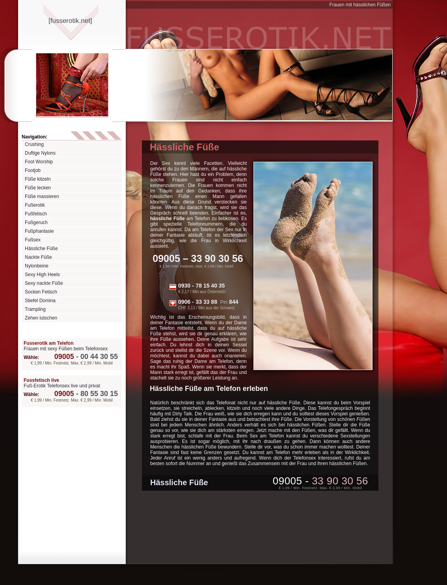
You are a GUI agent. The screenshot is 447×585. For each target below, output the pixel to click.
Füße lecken (38, 188)
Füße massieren (42, 196)
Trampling (35, 309)
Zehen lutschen (41, 318)
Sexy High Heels (42, 274)
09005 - (320, 481)
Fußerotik (35, 205)
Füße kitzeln (37, 179)
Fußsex (33, 240)
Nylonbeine (36, 266)
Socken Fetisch (41, 292)
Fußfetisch (36, 214)
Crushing (34, 144)
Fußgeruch (36, 222)
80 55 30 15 (86, 394)
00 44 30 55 (86, 357)
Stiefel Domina (40, 300)
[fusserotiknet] (70, 20)
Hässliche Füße (41, 248)
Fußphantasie (39, 231)
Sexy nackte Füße (44, 283)
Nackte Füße (38, 257)
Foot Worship (39, 161)
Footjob (33, 170)
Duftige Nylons (40, 153)
